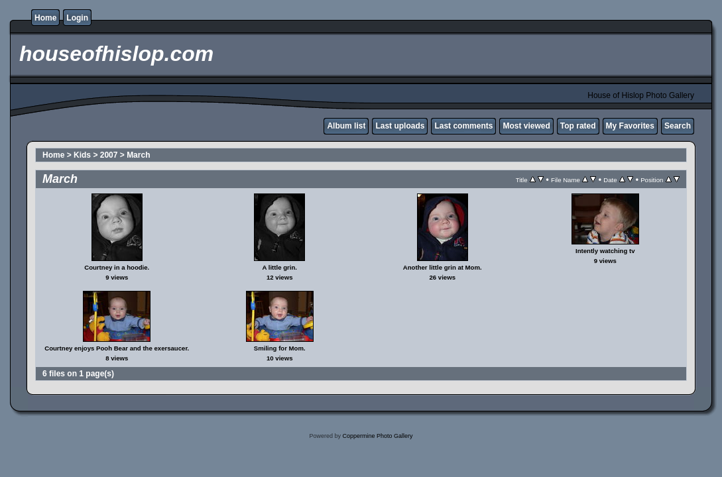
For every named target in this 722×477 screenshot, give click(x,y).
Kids (82, 155)
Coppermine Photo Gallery (377, 436)
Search (677, 126)
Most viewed (526, 126)
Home (45, 18)
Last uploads (399, 126)
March (138, 155)
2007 (109, 155)
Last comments (463, 126)
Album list (346, 126)
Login (77, 18)
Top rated (578, 126)
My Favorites (630, 126)
